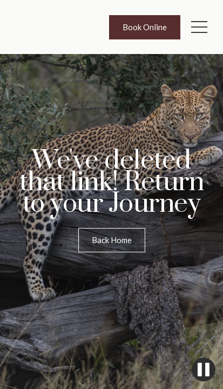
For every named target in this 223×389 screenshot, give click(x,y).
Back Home (112, 240)
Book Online (145, 27)
